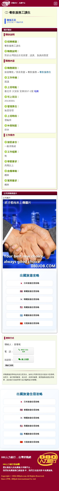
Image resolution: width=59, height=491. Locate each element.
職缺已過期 (9, 365)
